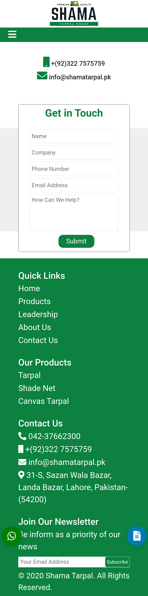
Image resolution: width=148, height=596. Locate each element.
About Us (34, 327)
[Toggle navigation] (12, 35)
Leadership (38, 314)
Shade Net (36, 388)
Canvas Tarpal (43, 401)
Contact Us (38, 340)
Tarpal (29, 375)
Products (34, 301)
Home (29, 288)
